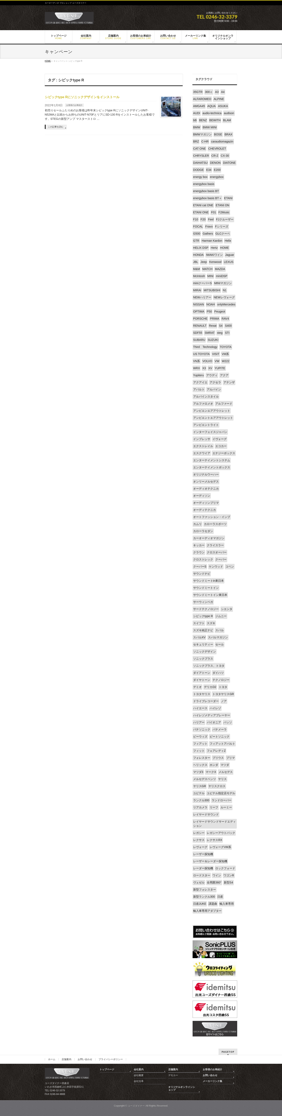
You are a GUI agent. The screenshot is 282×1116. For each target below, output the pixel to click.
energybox (217, 177)
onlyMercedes (226, 304)
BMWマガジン (202, 134)
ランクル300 (201, 800)
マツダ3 (198, 772)
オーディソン (201, 495)
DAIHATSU (200, 162)
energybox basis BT (206, 191)
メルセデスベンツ (204, 779)
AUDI (196, 113)
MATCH (207, 269)
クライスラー (215, 545)
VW (217, 361)
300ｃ (209, 92)
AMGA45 (199, 106)
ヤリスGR (199, 786)
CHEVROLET (217, 148)
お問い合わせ (85, 1059)
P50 (209, 311)
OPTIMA (198, 311)
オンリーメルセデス (206, 481)
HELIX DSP (200, 247)
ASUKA (223, 106)
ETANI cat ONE (203, 205)
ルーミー (226, 807)
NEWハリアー (202, 297)
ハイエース (200, 708)
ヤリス (222, 779)
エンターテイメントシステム (211, 460)
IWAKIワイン (214, 254)
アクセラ (215, 382)
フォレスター (201, 757)
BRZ (196, 141)
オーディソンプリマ (206, 502)
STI (227, 332)
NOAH (210, 304)
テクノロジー (220, 679)
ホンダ (214, 764)
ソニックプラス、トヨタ (208, 665)
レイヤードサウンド (206, 814)
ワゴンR (228, 875)
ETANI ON (222, 205)
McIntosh (199, 276)
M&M (196, 269)
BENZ (203, 120)
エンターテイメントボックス (211, 467)
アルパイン (214, 389)
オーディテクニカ (204, 509)
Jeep (204, 262)
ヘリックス (200, 764)
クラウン (199, 552)
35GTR (198, 92)
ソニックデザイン (204, 651)
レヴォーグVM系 (220, 847)
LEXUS (228, 262)
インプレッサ (201, 439)
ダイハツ (218, 672)
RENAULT (200, 325)
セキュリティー (203, 644)
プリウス (218, 757)
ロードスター (201, 875)
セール (219, 644)
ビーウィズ (200, 736)
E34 (208, 169)
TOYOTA (226, 347)
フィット (199, 750)
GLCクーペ (223, 233)
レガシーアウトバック (221, 832)
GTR (196, 240)
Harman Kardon (212, 240)
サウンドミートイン (206, 587)
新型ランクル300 (204, 896)
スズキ (211, 623)
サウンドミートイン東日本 (210, 594)
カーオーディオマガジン (208, 538)
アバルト (199, 389)
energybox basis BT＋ (207, 198)
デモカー (173, 1075)
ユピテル (199, 793)
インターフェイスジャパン (210, 432)
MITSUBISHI (212, 290)
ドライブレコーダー (206, 701)
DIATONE (229, 162)
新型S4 (228, 882)
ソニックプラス (203, 658)
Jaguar (229, 254)
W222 (225, 361)
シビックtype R (203, 616)
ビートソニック (219, 736)
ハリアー (199, 722)
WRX (196, 368)
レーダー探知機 (203, 868)
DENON (215, 162)
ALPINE (219, 99)
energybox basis (203, 184)
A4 (223, 92)
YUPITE (220, 368)
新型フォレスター (204, 889)
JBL (195, 262)
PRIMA (214, 318)
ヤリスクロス (216, 786)
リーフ (214, 807)
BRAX (228, 134)
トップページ (107, 1069)
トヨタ (223, 687)
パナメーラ (219, 729)
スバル (219, 630)
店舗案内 (66, 1059)
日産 (220, 896)
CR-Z (214, 155)
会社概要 (139, 1075)
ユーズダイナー (136, 1105)
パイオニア (214, 722)
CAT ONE (199, 148)
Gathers (208, 233)
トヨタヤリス (201, 694)
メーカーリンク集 (212, 1081)
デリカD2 (210, 687)
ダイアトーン (201, 672)
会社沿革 (139, 1081)
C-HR (205, 141)
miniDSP (221, 276)
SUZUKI (213, 339)
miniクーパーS (202, 283)
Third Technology (205, 347)
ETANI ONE (201, 212)
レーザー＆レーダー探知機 (210, 861)
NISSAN (198, 304)
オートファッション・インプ (211, 517)
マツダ (225, 764)
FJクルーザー (225, 219)
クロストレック (203, 559)
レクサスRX (214, 840)
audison (229, 113)
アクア (224, 375)
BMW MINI (210, 127)
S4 (221, 325)
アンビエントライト (206, 424)
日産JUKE (199, 903)
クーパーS (200, 566)
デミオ (197, 687)
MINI (210, 276)
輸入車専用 (227, 903)
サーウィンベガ (203, 602)
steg (219, 332)
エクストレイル (203, 446)
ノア (224, 701)
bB (195, 120)
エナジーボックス (223, 453)
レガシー (199, 832)
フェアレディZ (216, 750)
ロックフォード (225, 868)
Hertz (214, 247)
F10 (195, 219)
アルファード (223, 403)
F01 (213, 212)
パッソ (227, 722)
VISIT (215, 354)
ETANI (228, 198)
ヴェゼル (199, 882)
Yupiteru (198, 375)
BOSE (218, 134)
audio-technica (212, 113)
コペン (229, 566)
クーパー (221, 559)
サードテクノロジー (206, 609)
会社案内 (139, 1069)
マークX (211, 772)
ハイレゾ (215, 708)
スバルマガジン (218, 637)
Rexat (213, 325)
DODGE (198, 169)
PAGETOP (228, 1051)
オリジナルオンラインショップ (181, 1088)
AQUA (211, 106)
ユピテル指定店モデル (221, 793)
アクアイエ (200, 382)
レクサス (199, 840)
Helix (228, 240)
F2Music (224, 212)
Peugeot (219, 311)
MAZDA (220, 269)
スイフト (199, 623)
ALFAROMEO (202, 99)
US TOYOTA (201, 354)
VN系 (196, 361)
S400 (228, 325)
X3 (204, 368)
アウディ (212, 375)
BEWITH (215, 120)
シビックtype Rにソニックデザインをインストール (82, 97)
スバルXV (199, 637)
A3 (217, 92)
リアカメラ (200, 807)
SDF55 (197, 332)
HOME (224, 247)
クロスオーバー (217, 552)
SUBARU (199, 339)
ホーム (51, 1059)
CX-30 (225, 155)
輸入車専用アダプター (207, 910)
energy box (200, 177)
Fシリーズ (221, 226)
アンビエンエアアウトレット (211, 410)
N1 (224, 290)
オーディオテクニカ (206, 488)
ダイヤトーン (201, 679)
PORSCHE (200, 318)
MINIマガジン (223, 283)
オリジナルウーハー (206, 474)
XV (210, 368)
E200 (217, 169)
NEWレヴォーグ (224, 297)
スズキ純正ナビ (203, 630)
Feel (211, 219)
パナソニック (201, 729)
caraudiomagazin (222, 141)
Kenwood (215, 262)
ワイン (216, 875)
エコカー (221, 446)
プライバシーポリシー (111, 1059)
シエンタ (226, 609)
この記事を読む (55, 126)
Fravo (209, 226)
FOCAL (198, 226)
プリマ (230, 757)
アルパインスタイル (206, 396)
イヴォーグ (219, 439)
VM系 (225, 354)
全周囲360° (214, 882)
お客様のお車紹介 (74, 105)
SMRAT (209, 332)
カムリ (197, 524)
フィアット (200, 743)
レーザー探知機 (203, 854)
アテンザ (229, 382)
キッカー (199, 545)
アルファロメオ (203, 403)
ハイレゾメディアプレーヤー (211, 715)
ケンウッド (216, 566)
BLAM (227, 120)
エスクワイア (201, 453)
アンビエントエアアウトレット (213, 417)
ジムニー (221, 616)
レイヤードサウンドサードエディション (214, 823)
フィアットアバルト (222, 743)
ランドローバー (222, 800)
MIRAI (197, 290)
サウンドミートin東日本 (208, 580)
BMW (196, 127)
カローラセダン (203, 531)
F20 (203, 219)
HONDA (198, 254)
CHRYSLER (201, 155)
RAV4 (225, 318)
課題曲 (213, 903)
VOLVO (207, 361)
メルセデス (226, 772)
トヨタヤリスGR (223, 694)
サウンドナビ (201, 573)
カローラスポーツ (215, 524)
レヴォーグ (200, 847)
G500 (196, 233)
